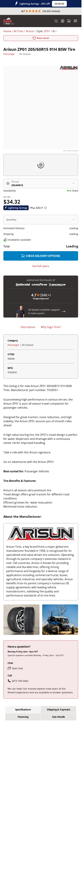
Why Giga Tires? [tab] (51, 327)
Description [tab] (28, 327)
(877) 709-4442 (18, 680)
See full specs (40, 266)
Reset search (40, 38)
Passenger (9, 54)
